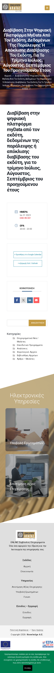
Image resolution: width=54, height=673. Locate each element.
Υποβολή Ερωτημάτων (27, 592)
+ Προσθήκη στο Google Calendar (27, 255)
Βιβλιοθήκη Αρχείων (27, 355)
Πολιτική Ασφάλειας (19, 630)
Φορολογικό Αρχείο (27, 352)
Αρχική (7, 76)
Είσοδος (27, 612)
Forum (27, 597)
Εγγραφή (27, 617)
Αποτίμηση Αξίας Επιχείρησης (27, 587)
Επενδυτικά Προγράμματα (30, 345)
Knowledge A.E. (35, 634)
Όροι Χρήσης (37, 630)
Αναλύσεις (22, 348)
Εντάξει (28, 668)
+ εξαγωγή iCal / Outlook (28, 263)
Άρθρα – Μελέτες (26, 359)
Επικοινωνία (27, 571)
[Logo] (27, 536)
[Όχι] (50, 663)
